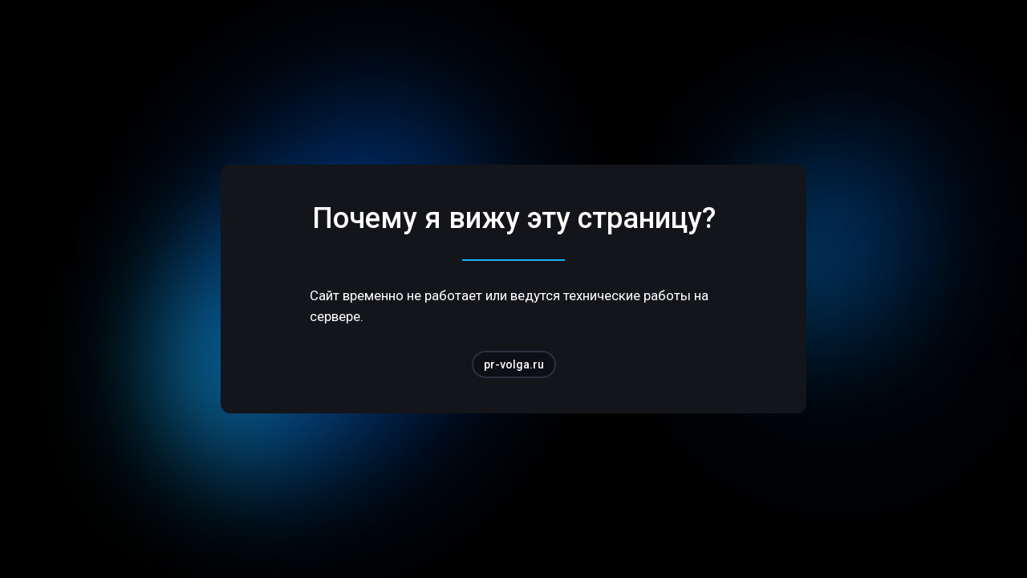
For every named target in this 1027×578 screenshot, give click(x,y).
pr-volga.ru (514, 364)
